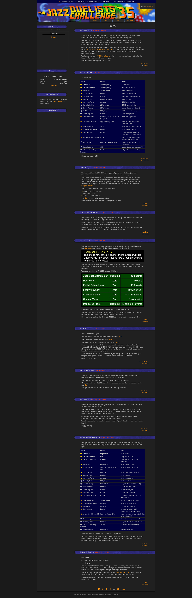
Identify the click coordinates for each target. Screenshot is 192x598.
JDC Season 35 (85, 30)
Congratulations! (87, 186)
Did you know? (85, 241)
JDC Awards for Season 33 (89, 437)
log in (146, 6)
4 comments (145, 584)
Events (106, 20)
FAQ (118, 20)
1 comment (145, 65)
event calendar (58, 101)
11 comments (144, 363)
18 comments (144, 392)
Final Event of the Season (89, 212)
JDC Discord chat (129, 1)
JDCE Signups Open (87, 370)
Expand (53, 37)
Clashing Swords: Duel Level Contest (99, 49)
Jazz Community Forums (93, 1)
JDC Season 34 (85, 399)
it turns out (88, 248)
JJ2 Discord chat (118, 1)
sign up (151, 6)
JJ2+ (112, 1)
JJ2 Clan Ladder (105, 1)
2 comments (145, 205)
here (87, 198)
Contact (114, 594)
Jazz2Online (81, 1)
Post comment (144, 160)
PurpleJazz (144, 63)
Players (130, 20)
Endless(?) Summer (87, 552)
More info (53, 86)
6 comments (145, 321)
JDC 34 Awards (85, 72)
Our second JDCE (122, 572)
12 (118, 589)
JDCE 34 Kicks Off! (86, 328)
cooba (146, 203)
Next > (124, 589)
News (95, 20)
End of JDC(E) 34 (86, 168)
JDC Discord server (104, 56)
